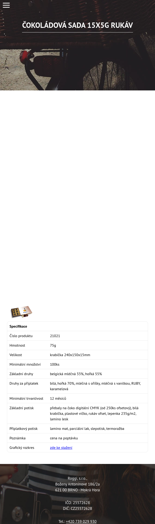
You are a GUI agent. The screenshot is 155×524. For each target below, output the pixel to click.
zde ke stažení (61, 447)
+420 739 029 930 (81, 521)
